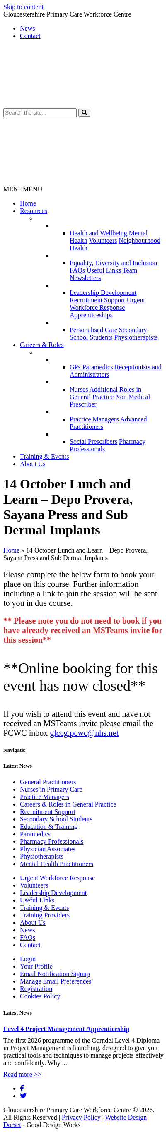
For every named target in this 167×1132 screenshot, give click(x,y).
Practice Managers (94, 419)
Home (28, 203)
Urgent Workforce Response (107, 304)
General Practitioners (48, 781)
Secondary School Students (108, 333)
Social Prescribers (93, 441)
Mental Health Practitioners (56, 863)
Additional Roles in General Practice (105, 393)
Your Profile (36, 966)
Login (28, 958)
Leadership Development (103, 292)
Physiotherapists (136, 337)
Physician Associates (47, 848)
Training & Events (44, 456)
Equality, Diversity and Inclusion (113, 262)
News (27, 28)
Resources (33, 210)
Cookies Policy (40, 996)
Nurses (79, 389)
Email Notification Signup (55, 973)
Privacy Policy (81, 1117)
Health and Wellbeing (98, 233)
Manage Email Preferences (55, 981)
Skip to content (23, 6)
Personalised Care (93, 329)
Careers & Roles (42, 344)
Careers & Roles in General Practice (68, 804)
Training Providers (45, 915)
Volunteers (103, 240)
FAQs (77, 270)
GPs (75, 367)
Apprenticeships (91, 314)
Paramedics (97, 367)
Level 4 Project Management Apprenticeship (66, 1028)
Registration (36, 988)
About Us (33, 463)
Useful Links (104, 270)
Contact (30, 35)
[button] (84, 113)
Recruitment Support (97, 300)
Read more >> (22, 1074)
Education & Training (49, 826)
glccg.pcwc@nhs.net (84, 732)
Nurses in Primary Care (51, 789)
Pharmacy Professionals (51, 841)
